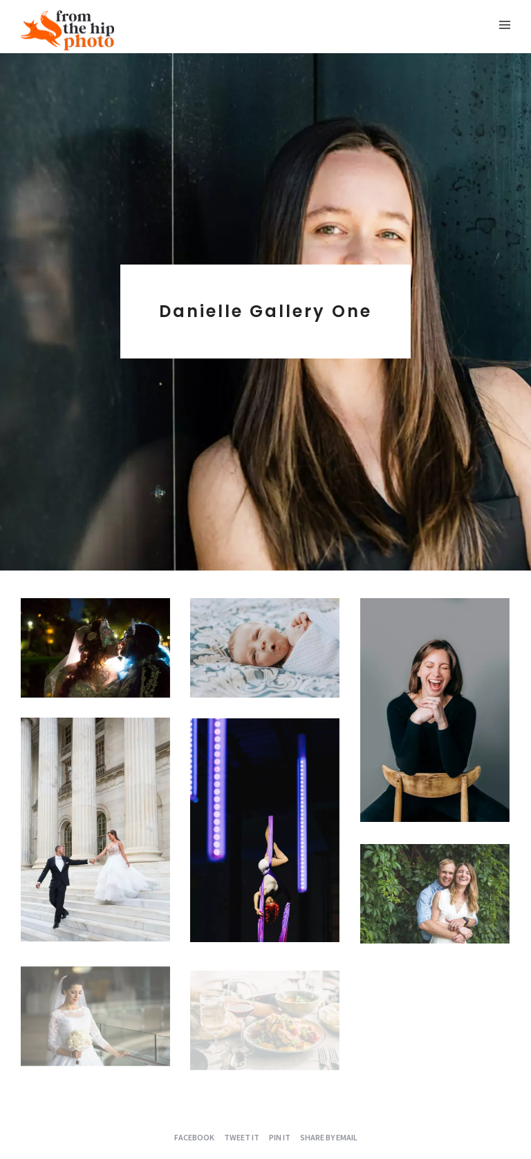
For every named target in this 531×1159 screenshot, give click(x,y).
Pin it (279, 1137)
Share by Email (328, 1137)
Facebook (194, 1137)
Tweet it (241, 1137)
